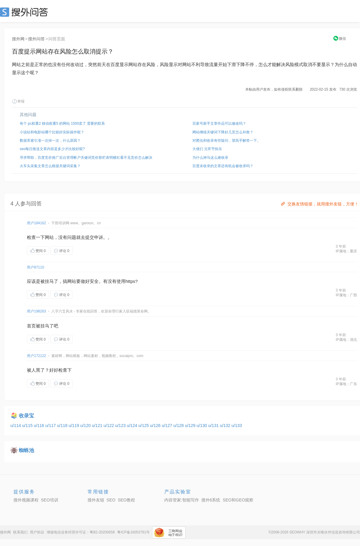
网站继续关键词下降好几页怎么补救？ (222, 132)
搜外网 (18, 38)
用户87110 (35, 267)
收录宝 (26, 416)
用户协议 (37, 532)
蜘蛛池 (26, 450)
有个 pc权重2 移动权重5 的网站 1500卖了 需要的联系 (62, 123)
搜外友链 (96, 500)
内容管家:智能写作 (181, 500)
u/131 (214, 425)
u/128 (179, 425)
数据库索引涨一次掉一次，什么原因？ (50, 140)
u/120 (86, 425)
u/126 (156, 425)
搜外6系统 (210, 500)
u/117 (51, 425)
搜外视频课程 (26, 500)
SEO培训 (49, 500)
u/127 (167, 425)
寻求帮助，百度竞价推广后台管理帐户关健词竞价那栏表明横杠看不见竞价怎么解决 (86, 157)
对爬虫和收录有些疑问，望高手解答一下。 (226, 140)
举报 (18, 101)
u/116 (39, 425)
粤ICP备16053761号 (133, 532)
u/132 (226, 425)
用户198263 (36, 311)
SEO (25, 12)
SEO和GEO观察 (238, 500)
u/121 (98, 425)
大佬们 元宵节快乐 (207, 149)
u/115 (28, 425)
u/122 (109, 425)
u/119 (74, 425)
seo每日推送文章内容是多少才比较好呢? (52, 149)
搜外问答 (36, 38)
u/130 (202, 425)
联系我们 (20, 532)
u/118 (63, 425)
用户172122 (36, 356)
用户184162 (36, 223)
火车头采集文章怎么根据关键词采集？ (50, 166)
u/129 (191, 425)
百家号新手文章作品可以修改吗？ (219, 123)
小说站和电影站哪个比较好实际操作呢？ (52, 132)
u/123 (121, 425)
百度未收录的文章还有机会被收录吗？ (222, 166)
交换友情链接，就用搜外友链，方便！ (319, 204)
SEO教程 (126, 500)
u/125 (144, 425)
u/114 (16, 425)
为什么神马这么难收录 (210, 157)
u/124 (132, 425)
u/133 (237, 425)
